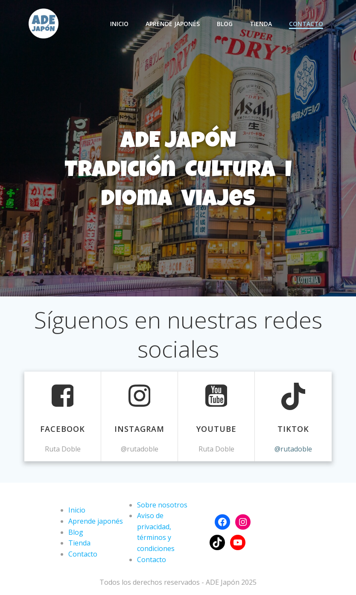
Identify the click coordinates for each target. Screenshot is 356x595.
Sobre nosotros (162, 505)
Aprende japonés (173, 24)
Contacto (306, 24)
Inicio (119, 24)
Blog (225, 24)
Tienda (261, 24)
